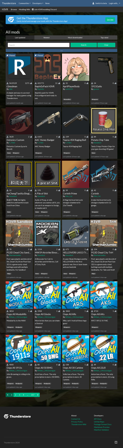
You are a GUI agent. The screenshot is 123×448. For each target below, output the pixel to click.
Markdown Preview (101, 427)
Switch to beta (99, 3)
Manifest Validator (101, 430)
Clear (106, 45)
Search (83, 45)
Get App (110, 19)
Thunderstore (9, 3)
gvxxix (96, 89)
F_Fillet (12, 143)
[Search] (39, 45)
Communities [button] (24, 3)
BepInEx (40, 89)
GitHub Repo (99, 422)
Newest (46, 37)
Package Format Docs (102, 424)
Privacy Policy (77, 422)
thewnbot (97, 143)
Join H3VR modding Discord (44, 9)
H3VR (5, 9)
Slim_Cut (68, 196)
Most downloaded (75, 37)
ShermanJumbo (15, 255)
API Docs (97, 419)
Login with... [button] (114, 3)
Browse (14, 9)
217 (32, 395)
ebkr (11, 89)
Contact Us (75, 419)
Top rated (104, 37)
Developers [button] (37, 3)
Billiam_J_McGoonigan (18, 317)
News (47, 3)
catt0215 (69, 89)
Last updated (20, 37)
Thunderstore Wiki (78, 424)
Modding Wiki (24, 9)
